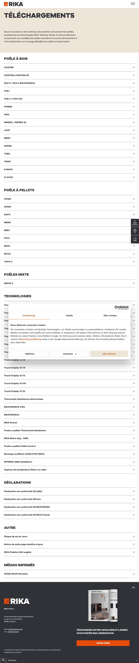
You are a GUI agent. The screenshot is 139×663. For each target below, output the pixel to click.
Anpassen (69, 354)
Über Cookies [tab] (110, 315)
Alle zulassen (109, 354)
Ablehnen (29, 354)
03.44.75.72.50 (13, 632)
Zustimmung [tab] (29, 315)
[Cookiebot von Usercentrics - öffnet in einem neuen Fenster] (117, 308)
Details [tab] (69, 315)
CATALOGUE (103, 643)
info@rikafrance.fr (15, 629)
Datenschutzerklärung (29, 339)
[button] (133, 3)
